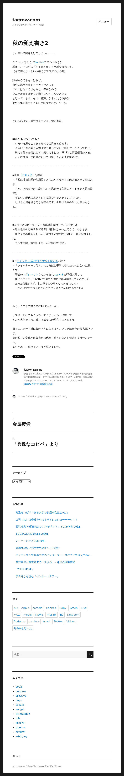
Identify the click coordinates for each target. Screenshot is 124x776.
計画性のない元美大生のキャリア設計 (38, 547)
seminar (34, 621)
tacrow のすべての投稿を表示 (38, 384)
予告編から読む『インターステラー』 (38, 576)
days (48, 396)
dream (20, 704)
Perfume (19, 621)
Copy (64, 396)
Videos (71, 621)
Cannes (51, 608)
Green (74, 608)
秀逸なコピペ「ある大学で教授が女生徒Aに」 (42, 512)
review (55, 396)
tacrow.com (26, 19)
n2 (61, 614)
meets (27, 614)
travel (46, 621)
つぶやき (59, 274)
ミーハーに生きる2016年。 (31, 540)
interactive (23, 713)
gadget (20, 709)
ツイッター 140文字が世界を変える (37, 260)
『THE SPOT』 (25, 569)
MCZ (17, 614)
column (21, 691)
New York (73, 614)
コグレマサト (30, 274)
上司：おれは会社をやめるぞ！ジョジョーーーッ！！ (47, 519)
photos (20, 727)
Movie (39, 614)
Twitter (39, 62)
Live (84, 608)
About (16, 756)
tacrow (21, 396)
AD (16, 608)
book (19, 686)
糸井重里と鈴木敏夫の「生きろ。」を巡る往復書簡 (45, 562)
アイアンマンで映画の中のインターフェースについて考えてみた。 (54, 555)
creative (21, 695)
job (18, 718)
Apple (25, 608)
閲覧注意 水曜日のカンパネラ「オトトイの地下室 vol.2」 (49, 526)
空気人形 (27, 175)
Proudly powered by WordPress (44, 766)
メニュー (103, 21)
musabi (51, 614)
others (20, 722)
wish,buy (21, 736)
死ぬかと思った (23, 628)
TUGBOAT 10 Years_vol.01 (32, 533)
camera (37, 608)
